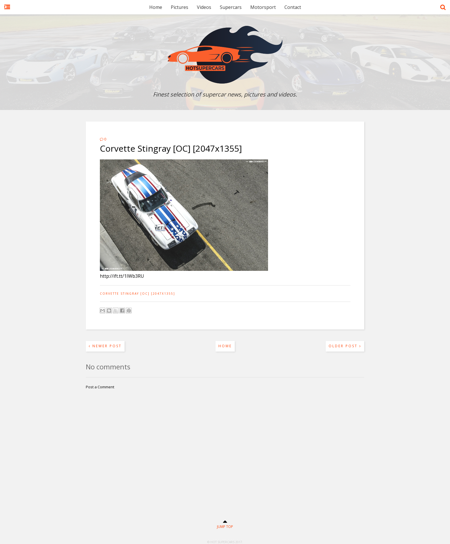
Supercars (231, 7)
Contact (292, 7)
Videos (204, 7)
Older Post (345, 346)
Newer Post (105, 346)
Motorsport (263, 7)
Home (155, 7)
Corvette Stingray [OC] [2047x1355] (137, 294)
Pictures (179, 7)
